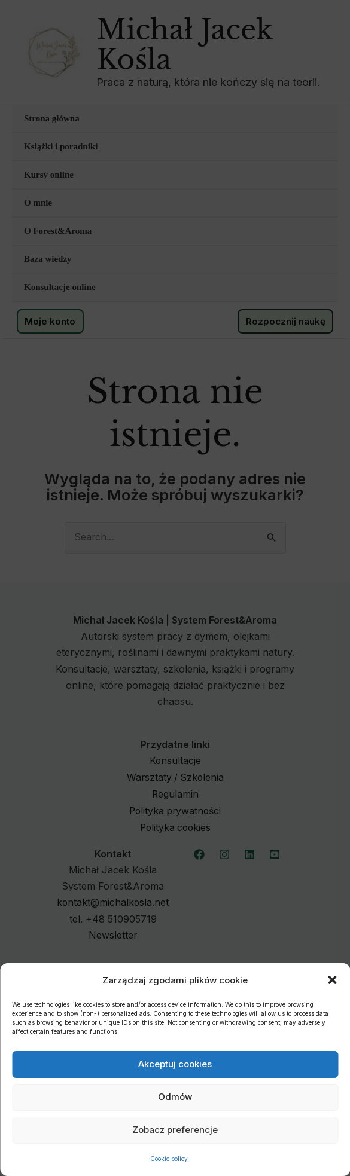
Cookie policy (169, 1158)
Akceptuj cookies (175, 1064)
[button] (332, 980)
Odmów (175, 1096)
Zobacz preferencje (175, 1129)
